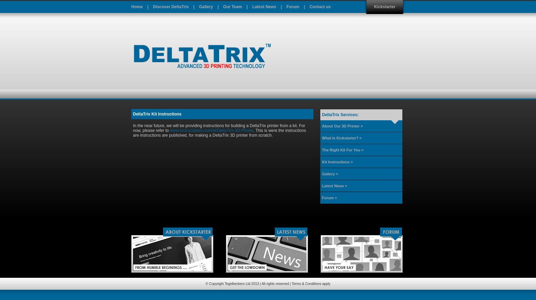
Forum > (329, 198)
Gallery (206, 6)
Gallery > (330, 174)
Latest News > (334, 186)
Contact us (320, 6)
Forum (292, 6)
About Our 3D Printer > (342, 126)
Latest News (264, 6)
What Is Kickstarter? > (342, 138)
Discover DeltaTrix (171, 6)
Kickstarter (385, 6)
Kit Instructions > (337, 162)
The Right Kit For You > (343, 150)
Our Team (232, 6)
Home (137, 6)
